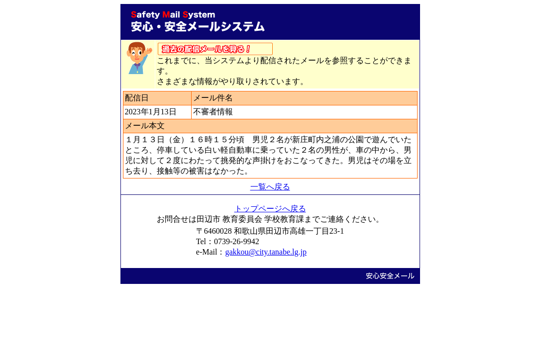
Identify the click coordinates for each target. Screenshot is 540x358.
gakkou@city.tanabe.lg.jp (265, 252)
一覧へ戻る (270, 186)
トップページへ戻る (270, 208)
